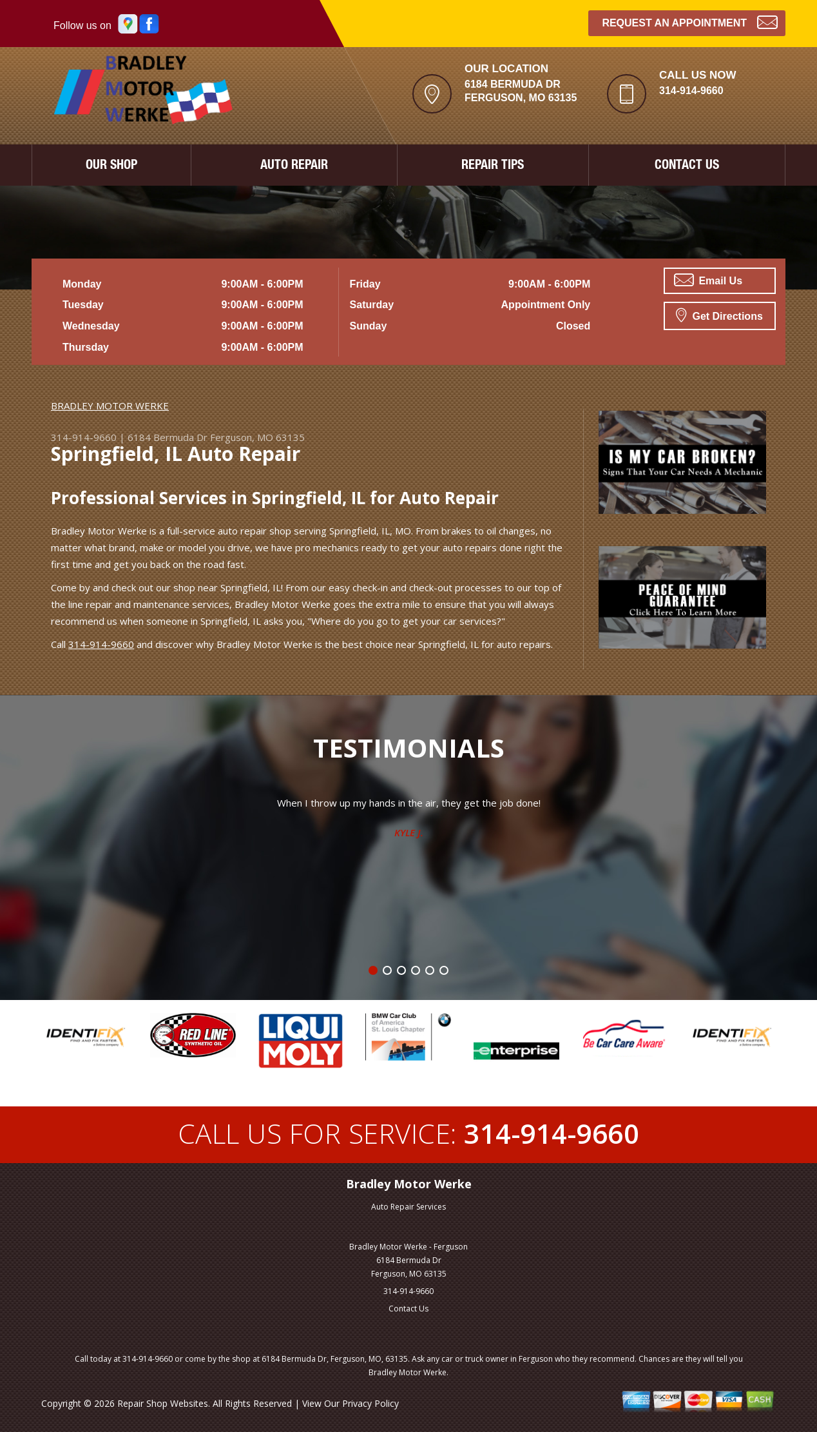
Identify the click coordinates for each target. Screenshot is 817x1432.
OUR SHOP (111, 166)
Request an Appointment (690, 21)
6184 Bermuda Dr (167, 437)
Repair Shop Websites (162, 1403)
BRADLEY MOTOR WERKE (110, 405)
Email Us (708, 279)
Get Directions (719, 315)
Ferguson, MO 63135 (257, 437)
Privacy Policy (370, 1403)
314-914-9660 (691, 90)
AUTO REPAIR (294, 166)
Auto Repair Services (408, 1206)
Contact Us (408, 1308)
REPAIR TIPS (492, 166)
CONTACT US (687, 166)
